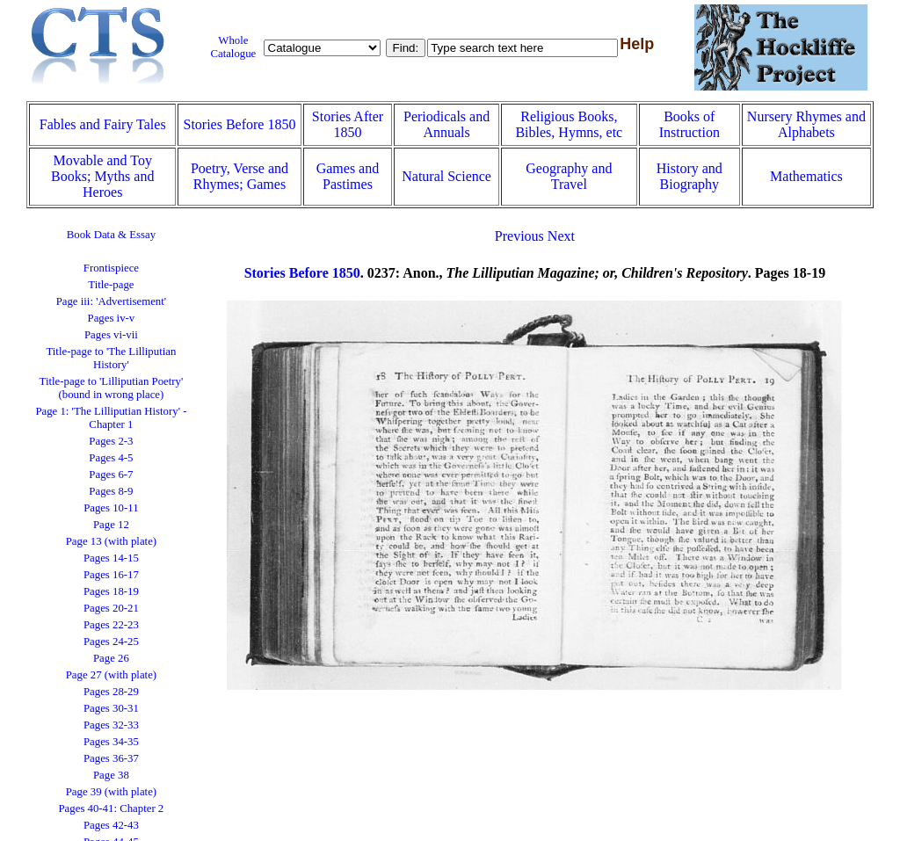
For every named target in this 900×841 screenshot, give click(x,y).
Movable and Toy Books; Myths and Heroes (102, 176)
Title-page (111, 285)
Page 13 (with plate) (111, 541)
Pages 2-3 (111, 441)
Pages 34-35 (111, 742)
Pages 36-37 (111, 758)
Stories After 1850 (347, 124)
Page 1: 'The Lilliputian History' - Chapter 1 (110, 418)
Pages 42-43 (111, 825)
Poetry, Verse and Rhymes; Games (239, 176)
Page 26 (111, 658)
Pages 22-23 (111, 625)
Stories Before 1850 (239, 124)
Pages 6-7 (111, 474)
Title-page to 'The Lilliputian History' (111, 358)
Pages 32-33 (111, 725)
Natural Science (446, 176)
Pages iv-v (111, 318)
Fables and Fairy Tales (103, 124)
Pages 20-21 (111, 608)
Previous (519, 235)
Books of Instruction (689, 124)
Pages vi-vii (111, 335)
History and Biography (689, 176)
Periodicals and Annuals (446, 124)
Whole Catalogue (233, 47)
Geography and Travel (569, 176)
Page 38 (111, 775)
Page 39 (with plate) (111, 792)
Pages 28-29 (111, 691)
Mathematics (806, 176)
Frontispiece (111, 268)
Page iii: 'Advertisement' (111, 301)
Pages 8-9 (111, 491)
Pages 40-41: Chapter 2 (111, 808)
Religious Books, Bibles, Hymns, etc (568, 124)
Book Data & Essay (111, 234)
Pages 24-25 (111, 641)
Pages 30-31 (111, 708)
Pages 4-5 (111, 458)
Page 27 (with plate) (111, 675)
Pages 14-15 (111, 558)
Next (561, 235)
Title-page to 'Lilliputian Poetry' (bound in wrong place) (112, 388)
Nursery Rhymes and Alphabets (806, 124)
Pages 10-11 (110, 508)
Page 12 (111, 524)
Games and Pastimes (348, 176)
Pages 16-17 (111, 575)
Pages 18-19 (111, 591)
